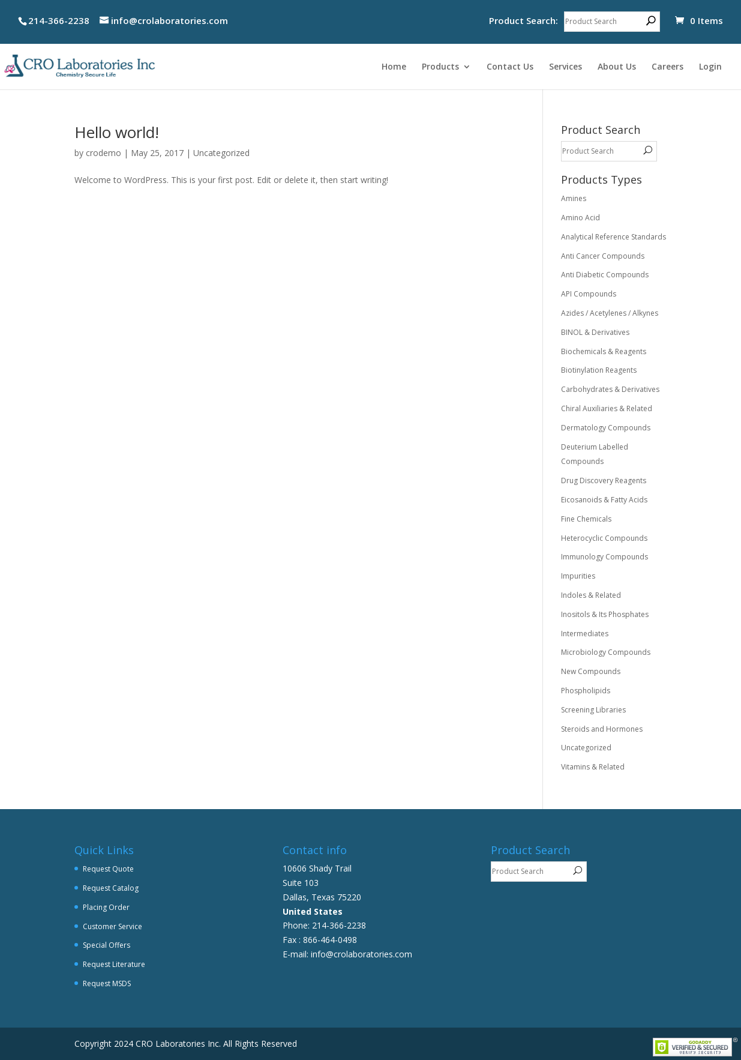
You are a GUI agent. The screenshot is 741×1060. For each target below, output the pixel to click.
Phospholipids (585, 690)
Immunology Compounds (604, 557)
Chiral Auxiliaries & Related (606, 408)
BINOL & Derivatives (595, 332)
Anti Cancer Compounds (602, 256)
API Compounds (588, 294)
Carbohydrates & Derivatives (610, 389)
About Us (617, 67)
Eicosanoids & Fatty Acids (604, 500)
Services (565, 67)
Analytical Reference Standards (613, 237)
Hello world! (116, 132)
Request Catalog (111, 888)
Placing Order (106, 907)
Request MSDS (107, 983)
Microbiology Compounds (605, 652)
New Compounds (590, 671)
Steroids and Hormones (602, 729)
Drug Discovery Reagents (603, 480)
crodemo (103, 152)
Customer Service (112, 926)
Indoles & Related (591, 595)
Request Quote (108, 869)
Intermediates (584, 633)
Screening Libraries (593, 710)
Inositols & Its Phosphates (605, 614)
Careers (667, 67)
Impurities (578, 576)
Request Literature (114, 964)
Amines (573, 198)
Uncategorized (221, 152)
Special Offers (106, 945)
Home (394, 67)
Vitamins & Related (593, 767)
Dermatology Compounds (605, 428)
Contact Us (510, 67)
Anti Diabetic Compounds (605, 275)
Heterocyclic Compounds (604, 538)
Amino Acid (580, 217)
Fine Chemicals (586, 519)
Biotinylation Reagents (599, 370)
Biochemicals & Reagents (603, 351)
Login (710, 67)
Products (440, 67)
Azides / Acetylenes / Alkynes (609, 313)
